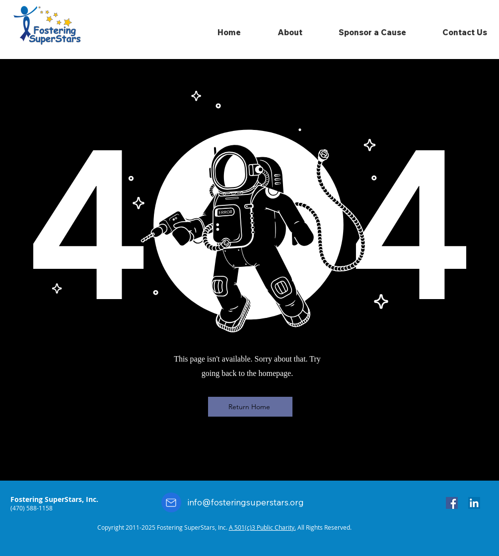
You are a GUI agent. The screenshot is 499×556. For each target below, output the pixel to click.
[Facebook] (452, 503)
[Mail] (171, 502)
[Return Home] (250, 407)
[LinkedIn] (474, 503)
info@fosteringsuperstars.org (246, 502)
